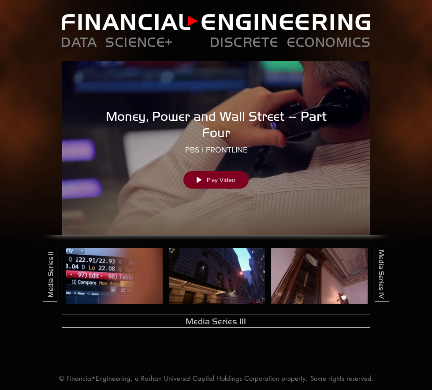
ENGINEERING (286, 22)
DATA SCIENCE (113, 41)
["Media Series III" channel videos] (216, 286)
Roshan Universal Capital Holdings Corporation (210, 378)
